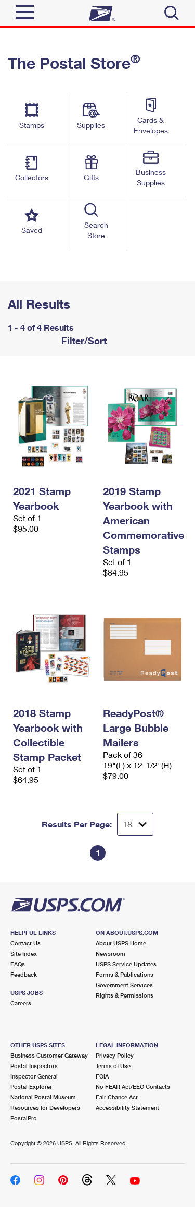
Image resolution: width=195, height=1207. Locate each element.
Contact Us (25, 943)
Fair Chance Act (117, 1097)
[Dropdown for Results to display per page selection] (135, 824)
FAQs (17, 963)
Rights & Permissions (124, 995)
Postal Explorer (31, 1086)
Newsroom (110, 953)
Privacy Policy (115, 1055)
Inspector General (34, 1076)
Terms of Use (113, 1065)
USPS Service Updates (126, 963)
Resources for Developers (45, 1107)
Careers (20, 1003)
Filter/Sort (83, 340)
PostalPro (23, 1118)
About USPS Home (121, 943)
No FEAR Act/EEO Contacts (133, 1086)
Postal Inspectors (34, 1065)
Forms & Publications (124, 974)
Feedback (23, 974)
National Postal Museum (43, 1097)
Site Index (23, 953)
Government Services (124, 984)
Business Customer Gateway (49, 1055)
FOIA (102, 1076)
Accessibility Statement (127, 1107)
